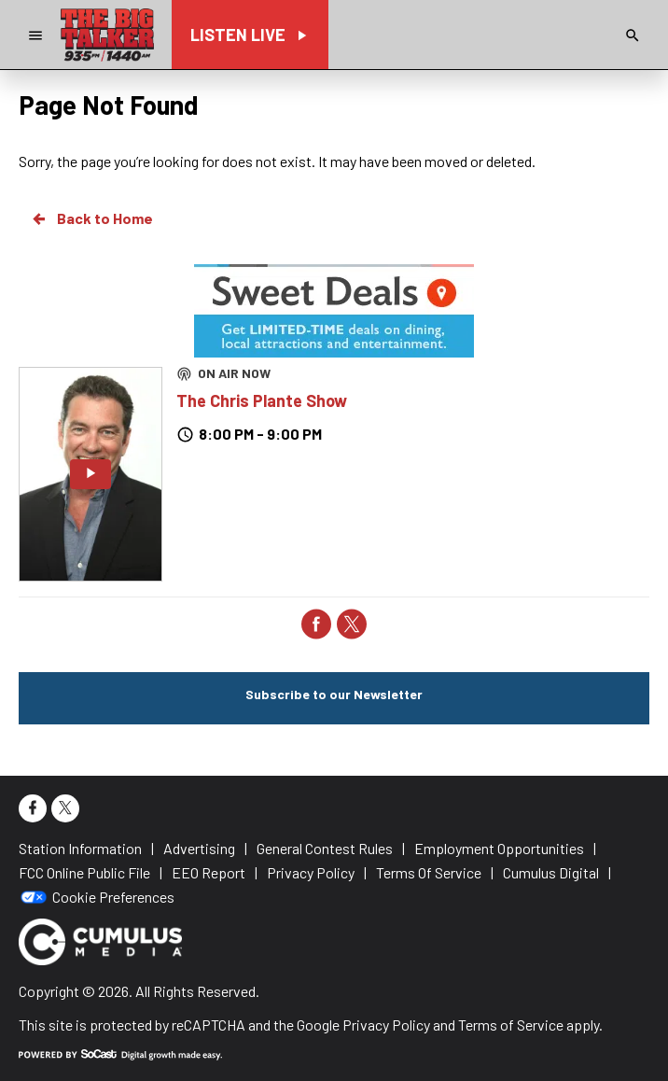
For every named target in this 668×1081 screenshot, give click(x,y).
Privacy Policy (386, 1024)
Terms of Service (511, 1024)
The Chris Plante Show (261, 400)
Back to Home (91, 218)
